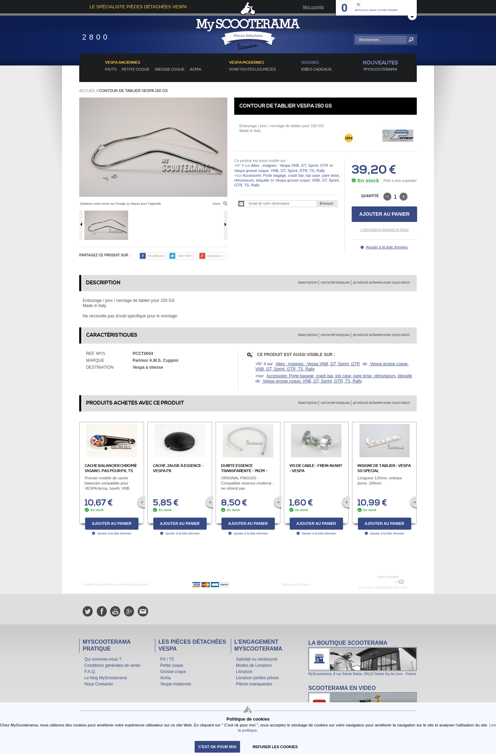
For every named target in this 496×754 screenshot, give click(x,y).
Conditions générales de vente (112, 665)
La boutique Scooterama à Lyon (362, 658)
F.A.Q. (90, 671)
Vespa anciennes (122, 62)
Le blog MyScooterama (105, 677)
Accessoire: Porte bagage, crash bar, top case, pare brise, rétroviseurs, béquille (339, 376)
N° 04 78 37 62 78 (376, 581)
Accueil (87, 91)
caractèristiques (335, 282)
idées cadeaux (316, 69)
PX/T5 (111, 69)
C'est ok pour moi (217, 747)
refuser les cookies (275, 747)
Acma (195, 69)
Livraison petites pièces (257, 677)
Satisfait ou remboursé (256, 659)
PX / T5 (167, 659)
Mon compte (313, 7)
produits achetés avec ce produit (381, 282)
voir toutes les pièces (252, 69)
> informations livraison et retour (384, 230)
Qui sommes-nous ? (102, 659)
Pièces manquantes (254, 684)
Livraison (244, 671)
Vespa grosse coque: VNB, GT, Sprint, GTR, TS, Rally (279, 171)
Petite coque (135, 69)
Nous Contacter (98, 684)
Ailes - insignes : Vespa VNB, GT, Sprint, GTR (289, 165)
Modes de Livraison (254, 665)
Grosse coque (170, 69)
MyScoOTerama (380, 69)
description (308, 282)
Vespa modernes (175, 684)
